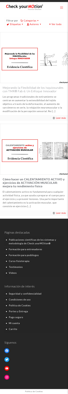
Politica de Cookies (20, 305)
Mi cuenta (14, 323)
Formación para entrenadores (25, 249)
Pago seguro (16, 317)
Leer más (61, 117)
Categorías (30, 20)
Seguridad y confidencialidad (25, 293)
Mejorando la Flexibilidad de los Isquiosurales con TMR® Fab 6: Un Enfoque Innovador (33, 89)
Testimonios (16, 267)
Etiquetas (15, 24)
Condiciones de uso (20, 299)
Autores (34, 24)
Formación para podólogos (24, 255)
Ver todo (55, 24)
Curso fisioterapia (19, 261)
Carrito (13, 329)
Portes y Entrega (18, 311)
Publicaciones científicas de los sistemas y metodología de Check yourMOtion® (32, 241)
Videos (13, 272)
